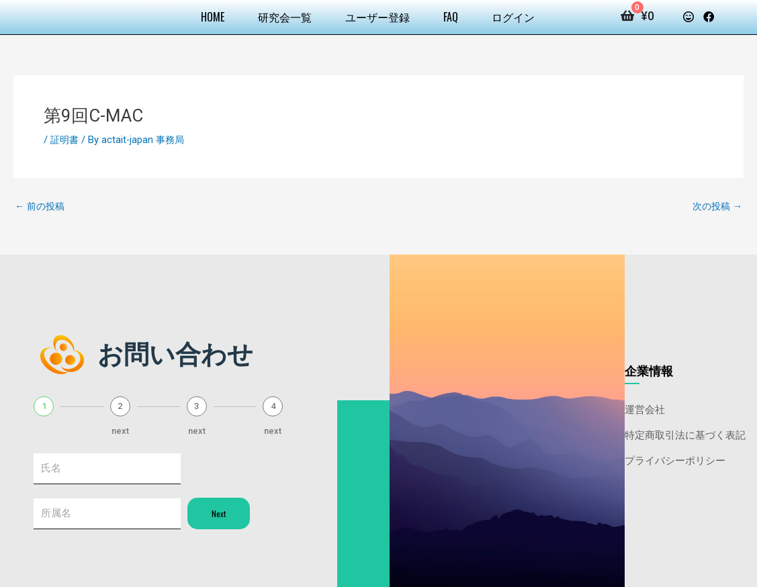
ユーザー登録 (377, 17)
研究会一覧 (285, 17)
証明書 (65, 140)
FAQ (450, 17)
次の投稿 (715, 206)
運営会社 (645, 408)
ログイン (513, 17)
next (120, 429)
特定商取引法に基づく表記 (685, 433)
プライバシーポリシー (675, 459)
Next (219, 514)
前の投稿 (41, 206)
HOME (212, 17)
